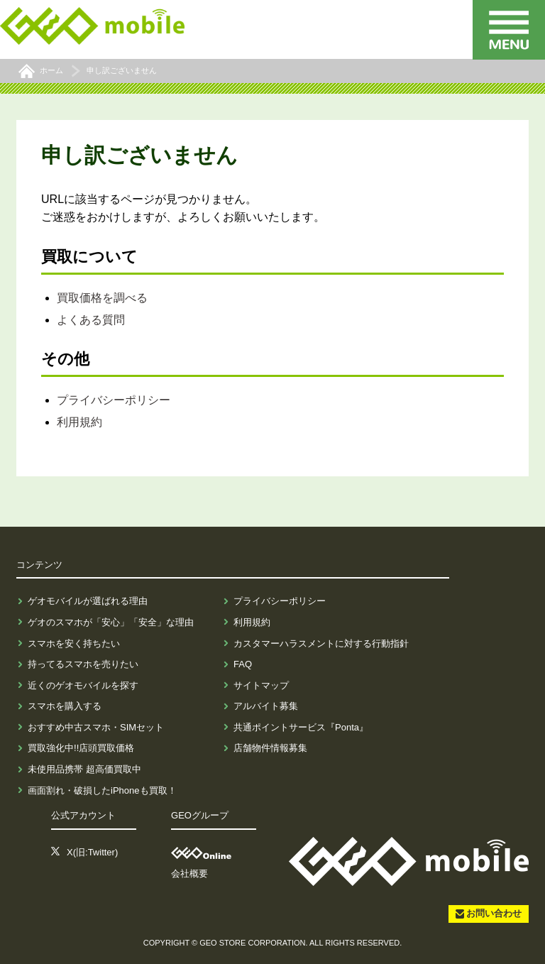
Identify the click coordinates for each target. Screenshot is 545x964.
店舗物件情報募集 (270, 748)
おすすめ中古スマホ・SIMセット (96, 727)
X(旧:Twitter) (92, 852)
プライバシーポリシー (113, 400)
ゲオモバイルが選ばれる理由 (88, 601)
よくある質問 (91, 320)
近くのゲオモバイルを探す (83, 685)
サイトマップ (261, 685)
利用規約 (79, 422)
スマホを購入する (64, 706)
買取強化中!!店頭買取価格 (81, 748)
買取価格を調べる (102, 298)
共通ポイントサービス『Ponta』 (300, 727)
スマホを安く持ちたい (74, 643)
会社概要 (189, 873)
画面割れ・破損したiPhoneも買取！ (102, 790)
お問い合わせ (494, 913)
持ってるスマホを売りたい (83, 664)
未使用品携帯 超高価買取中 (84, 769)
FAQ (242, 664)
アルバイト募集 (265, 706)
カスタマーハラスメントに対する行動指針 (321, 643)
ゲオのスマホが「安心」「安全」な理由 (111, 622)
